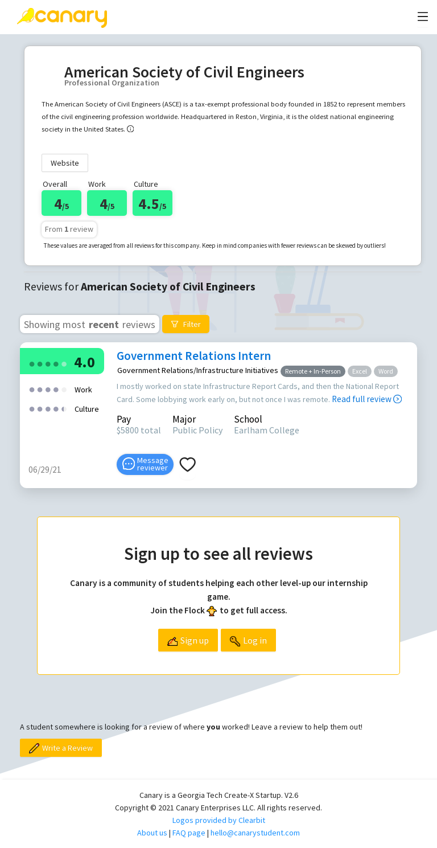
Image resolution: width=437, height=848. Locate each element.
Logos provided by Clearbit (218, 820)
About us (152, 832)
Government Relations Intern (194, 355)
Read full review (367, 399)
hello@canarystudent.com (255, 832)
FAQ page (188, 832)
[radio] (31, 363)
